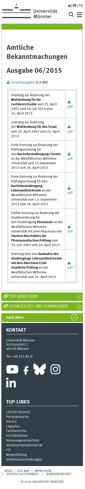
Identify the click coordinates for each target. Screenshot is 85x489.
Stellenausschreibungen (24, 459)
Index (8, 471)
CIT (8, 450)
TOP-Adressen (23, 297)
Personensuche (17, 417)
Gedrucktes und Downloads (38, 306)
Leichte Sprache (18, 412)
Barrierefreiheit (58, 474)
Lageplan (13, 426)
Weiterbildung (16, 455)
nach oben (15, 318)
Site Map (23, 471)
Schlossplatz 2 (17, 344)
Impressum (42, 471)
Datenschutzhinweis (22, 474)
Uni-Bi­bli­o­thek (17, 436)
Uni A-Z (11, 421)
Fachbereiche (16, 431)
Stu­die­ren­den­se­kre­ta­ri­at (24, 445)
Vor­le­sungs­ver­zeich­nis (22, 440)
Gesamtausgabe (23, 82)
